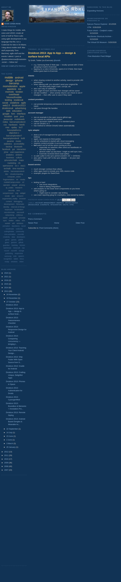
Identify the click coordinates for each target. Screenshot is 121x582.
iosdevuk (18, 100)
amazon (20, 196)
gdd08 (20, 240)
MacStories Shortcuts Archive (99, 36)
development (9, 204)
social (5, 103)
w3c (23, 220)
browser (22, 199)
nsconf (6, 251)
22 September (12, 429)
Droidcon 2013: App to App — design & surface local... (15, 311)
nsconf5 (14, 251)
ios (19, 89)
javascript (8, 119)
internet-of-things (18, 207)
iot (17, 179)
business (10, 157)
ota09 (5, 218)
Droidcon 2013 (12, 305)
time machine (18, 168)
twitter (11, 220)
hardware (13, 124)
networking (9, 215)
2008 (6, 466)
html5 (22, 124)
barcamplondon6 (17, 171)
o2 (23, 182)
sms (18, 190)
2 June (9, 440)
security (11, 190)
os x (17, 166)
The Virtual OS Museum (97, 42)
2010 (6, 459)
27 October (11, 302)
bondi (24, 226)
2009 (6, 463)
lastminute (7, 248)
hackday (15, 245)
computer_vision (14, 177)
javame (10, 141)
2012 (6, 452)
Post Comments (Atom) (48, 228)
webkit (7, 223)
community (20, 231)
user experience (17, 152)
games (13, 240)
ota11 (23, 166)
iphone (19, 80)
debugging (18, 201)
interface (21, 114)
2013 (6, 291)
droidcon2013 (71, 203)
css (5, 124)
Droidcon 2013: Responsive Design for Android (16, 329)
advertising (20, 108)
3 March (10, 443)
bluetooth (18, 147)
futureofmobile (14, 97)
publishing (9, 253)
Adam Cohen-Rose (12, 24)
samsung (8, 256)
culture (19, 157)
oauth (66, 205)
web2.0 (6, 105)
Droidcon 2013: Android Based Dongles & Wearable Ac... (15, 421)
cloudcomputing (16, 174)
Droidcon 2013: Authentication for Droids (14, 390)
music (18, 141)
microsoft (20, 212)
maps (21, 160)
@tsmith (57, 60)
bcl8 (23, 138)
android (60, 203)
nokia (5, 122)
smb (14, 256)
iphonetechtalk (10, 160)
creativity (6, 237)
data (13, 237)
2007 (6, 470)
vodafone (14, 103)
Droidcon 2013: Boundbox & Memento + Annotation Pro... (16, 406)
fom (13, 114)
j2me (6, 152)
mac (7, 127)
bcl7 (21, 127)
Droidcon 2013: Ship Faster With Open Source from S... (14, 359)
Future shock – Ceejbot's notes (99, 30)
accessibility (19, 144)
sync (72, 205)
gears (7, 242)
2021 (6, 277)
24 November (12, 294)
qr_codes (9, 188)
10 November (12, 298)
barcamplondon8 (11, 138)
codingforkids (9, 231)
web (8, 111)
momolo (9, 91)
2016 (6, 280)
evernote (44, 205)
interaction (21, 149)
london (19, 91)
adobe (6, 171)
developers (21, 237)
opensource (8, 166)
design (9, 80)
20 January (11, 447)
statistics (8, 144)
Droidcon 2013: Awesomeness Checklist (13, 320)
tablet (16, 259)
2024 (6, 273)
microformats (9, 212)
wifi (13, 223)
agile (23, 103)
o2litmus (19, 215)
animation (6, 226)
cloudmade (10, 229)
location (8, 116)
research (18, 188)
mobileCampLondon (12, 182)
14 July (9, 432)
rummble (21, 218)
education (17, 111)
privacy (22, 185)
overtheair (14, 94)
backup (9, 147)
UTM (89, 27)
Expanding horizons (69, 9)
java (22, 116)
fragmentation (8, 179)
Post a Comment (35, 219)
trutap (7, 262)
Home (56, 223)
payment (12, 218)
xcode (7, 196)
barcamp (14, 83)
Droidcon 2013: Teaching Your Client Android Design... (16, 350)
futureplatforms (14, 130)
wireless (20, 223)
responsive (19, 253)
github (21, 242)
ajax (13, 196)
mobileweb (19, 119)
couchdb (20, 234)
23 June (10, 436)
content (9, 201)
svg (16, 193)
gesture (14, 242)
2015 (6, 284)
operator (6, 185)
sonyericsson (8, 193)
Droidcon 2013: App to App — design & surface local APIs (52, 55)
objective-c (14, 133)
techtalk (7, 168)
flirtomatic (20, 204)
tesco (22, 259)
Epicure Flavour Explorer (97, 24)
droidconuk (33, 205)
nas (23, 248)
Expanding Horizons (95, 11)
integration (56, 205)
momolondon (10, 86)
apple (22, 86)
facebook (6, 149)
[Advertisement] (40, 33)
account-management (45, 203)
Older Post (80, 223)
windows (14, 262)
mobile (9, 77)
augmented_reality (9, 199)
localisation (18, 209)
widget (22, 193)
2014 (6, 288)
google (6, 114)
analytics (10, 155)
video (17, 220)
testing (8, 100)
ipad (16, 116)
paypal (14, 185)
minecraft (16, 248)
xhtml (21, 262)
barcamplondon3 (17, 122)
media (22, 179)
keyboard (8, 209)
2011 (6, 455)
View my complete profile (13, 66)
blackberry (16, 226)
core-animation (9, 234)
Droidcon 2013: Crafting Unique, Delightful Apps (15, 375)
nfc (19, 163)
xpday (14, 127)
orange (21, 251)
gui (13, 149)
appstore (11, 89)
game (7, 240)
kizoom (22, 245)
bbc (6, 174)
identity (6, 207)
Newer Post (33, 223)
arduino (19, 155)
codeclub (19, 229)
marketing (11, 163)
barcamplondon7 (14, 135)
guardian (6, 245)
